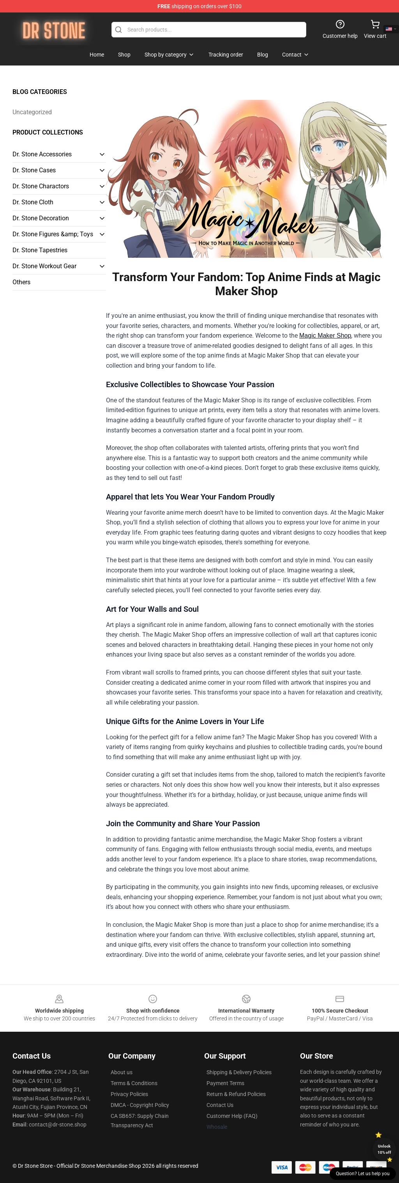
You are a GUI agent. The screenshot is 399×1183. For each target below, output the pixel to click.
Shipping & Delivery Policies (239, 1072)
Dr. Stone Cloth (32, 202)
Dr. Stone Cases (34, 170)
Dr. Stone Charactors (40, 186)
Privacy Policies (129, 1094)
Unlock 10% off (384, 1149)
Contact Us (220, 1105)
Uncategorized (32, 112)
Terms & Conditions (134, 1083)
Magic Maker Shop (325, 335)
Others (21, 282)
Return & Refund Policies (236, 1094)
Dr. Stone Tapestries (39, 250)
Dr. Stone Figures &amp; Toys (52, 234)
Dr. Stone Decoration (40, 218)
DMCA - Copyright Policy (140, 1105)
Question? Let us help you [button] (363, 1173)
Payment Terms (225, 1083)
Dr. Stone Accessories (42, 154)
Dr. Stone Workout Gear (44, 266)
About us (121, 1072)
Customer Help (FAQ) (232, 1116)
